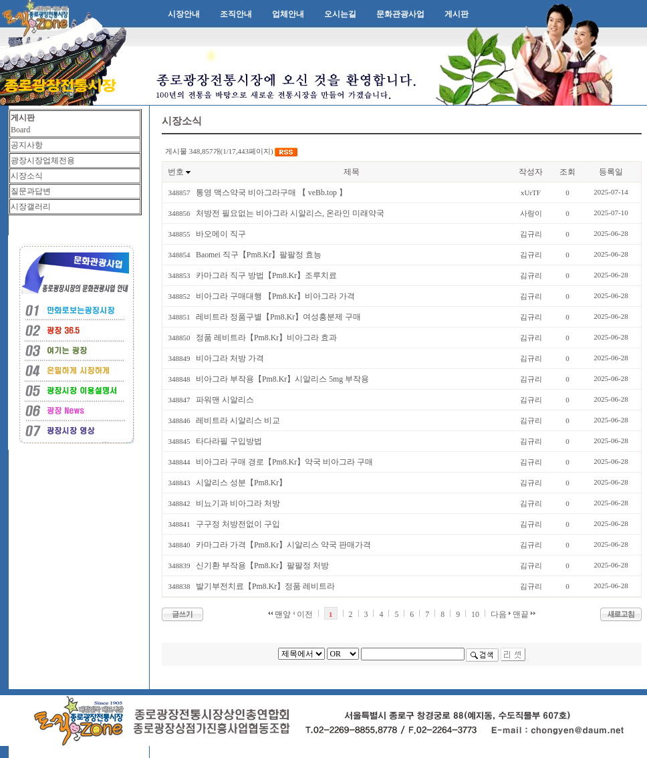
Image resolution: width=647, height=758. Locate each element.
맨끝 (524, 614)
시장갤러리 (31, 206)
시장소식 (27, 175)
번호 (176, 171)
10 (475, 614)
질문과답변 (31, 191)
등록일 (611, 171)
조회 (567, 171)
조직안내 (236, 14)
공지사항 (27, 145)
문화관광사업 (400, 14)
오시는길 (340, 14)
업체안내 (288, 14)
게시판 (456, 14)
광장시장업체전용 (43, 160)
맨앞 (279, 614)
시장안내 (184, 14)
